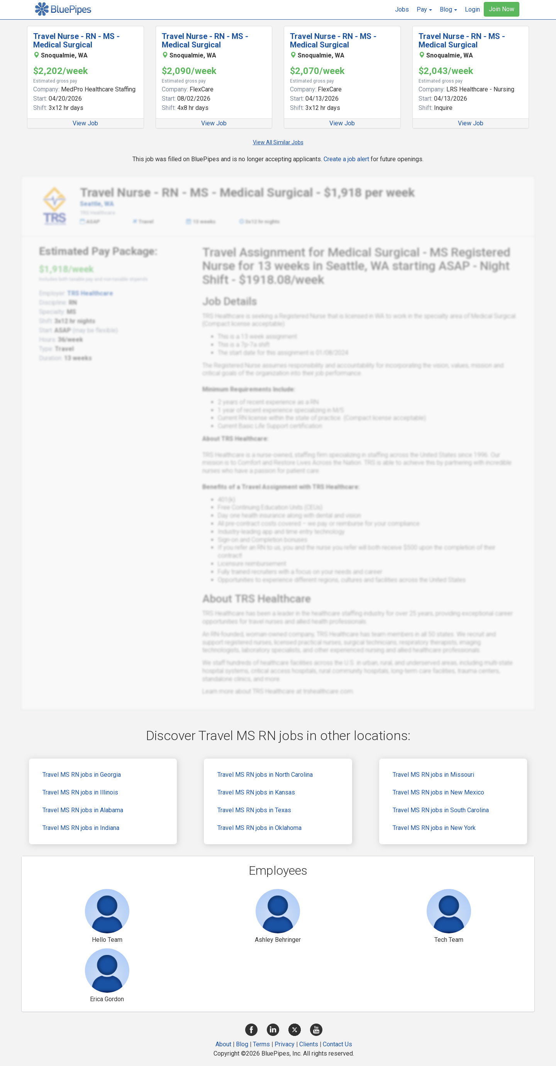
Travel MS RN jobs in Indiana (80, 828)
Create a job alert (346, 159)
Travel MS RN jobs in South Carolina (441, 810)
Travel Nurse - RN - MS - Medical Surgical (76, 40)
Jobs (402, 9)
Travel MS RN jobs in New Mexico (438, 792)
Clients (308, 1044)
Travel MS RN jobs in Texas (254, 810)
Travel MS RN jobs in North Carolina (265, 774)
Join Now (501, 9)
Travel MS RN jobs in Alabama (82, 810)
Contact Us (337, 1044)
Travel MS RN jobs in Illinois (80, 792)
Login (472, 9)
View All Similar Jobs (278, 142)
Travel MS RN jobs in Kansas (256, 792)
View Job (85, 123)
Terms (261, 1044)
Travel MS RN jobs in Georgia (81, 774)
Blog (242, 1044)
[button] (424, 9)
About (223, 1044)
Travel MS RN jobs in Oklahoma (259, 828)
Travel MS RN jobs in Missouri (433, 774)
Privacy (285, 1044)
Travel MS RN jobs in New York (434, 828)
